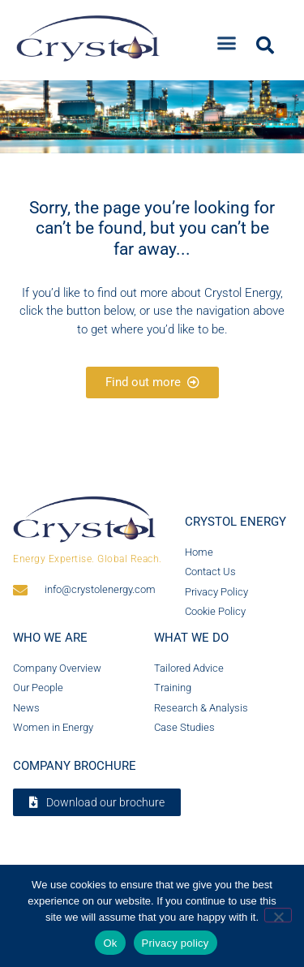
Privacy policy (175, 943)
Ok (110, 943)
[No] (278, 915)
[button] (227, 39)
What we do (191, 637)
